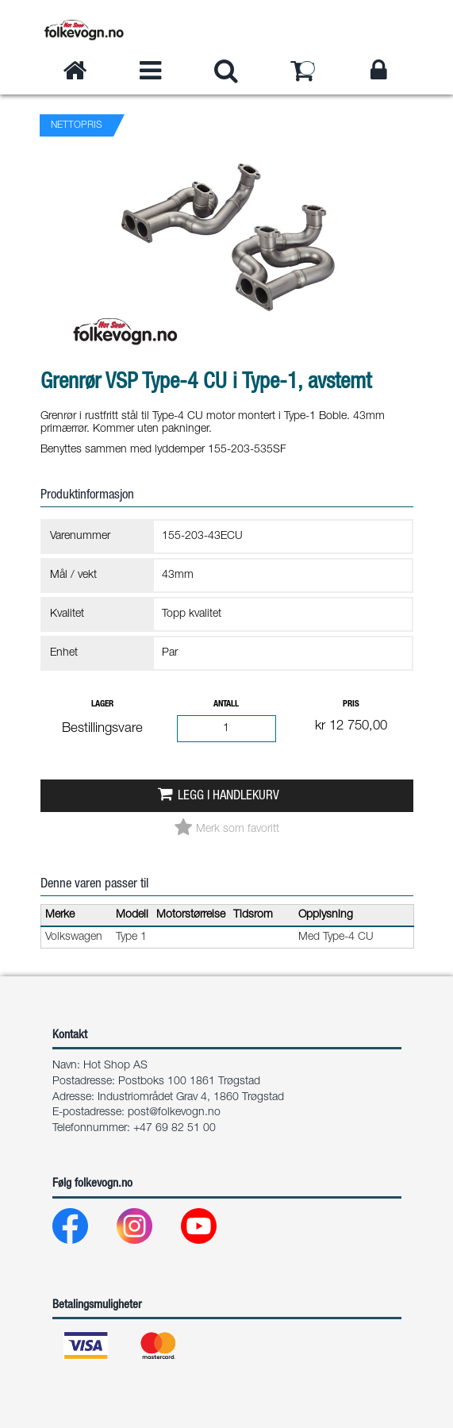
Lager (102, 704)
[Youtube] (211, 1230)
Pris (351, 704)
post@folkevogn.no (174, 1112)
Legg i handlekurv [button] (228, 796)
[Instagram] (147, 1230)
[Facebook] (82, 1230)
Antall (226, 704)
